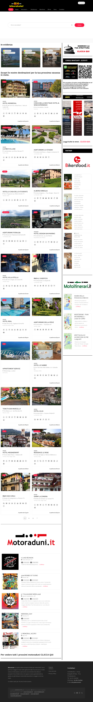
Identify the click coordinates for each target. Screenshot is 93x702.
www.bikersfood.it (14, 694)
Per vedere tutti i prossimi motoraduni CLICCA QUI (27, 655)
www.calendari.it (35, 694)
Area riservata (52, 671)
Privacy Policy (52, 673)
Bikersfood (42, 9)
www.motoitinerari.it (39, 692)
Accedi (81, 3)
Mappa (16, 9)
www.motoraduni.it (28, 692)
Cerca (79, 25)
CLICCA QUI (85, 142)
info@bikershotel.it (76, 682)
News (55, 9)
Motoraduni (24, 9)
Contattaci (61, 9)
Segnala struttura (51, 668)
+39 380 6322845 (78, 680)
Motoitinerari (34, 9)
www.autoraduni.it (24, 694)
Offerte (49, 9)
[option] (10, 57)
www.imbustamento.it (15, 696)
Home (10, 9)
